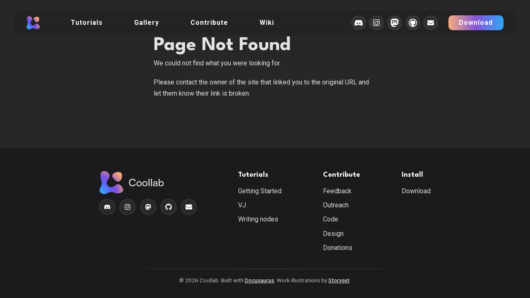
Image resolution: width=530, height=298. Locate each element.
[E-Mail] (431, 23)
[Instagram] (376, 23)
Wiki (267, 22)
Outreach (336, 205)
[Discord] (359, 23)
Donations (337, 248)
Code (330, 219)
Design (333, 234)
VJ (242, 205)
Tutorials (87, 22)
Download (476, 22)
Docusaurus (259, 280)
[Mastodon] (395, 23)
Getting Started (260, 191)
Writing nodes (258, 219)
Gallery (146, 22)
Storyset (338, 280)
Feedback (337, 191)
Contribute (209, 22)
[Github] (413, 23)
